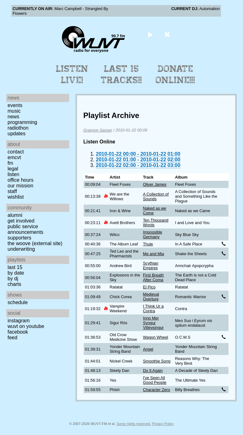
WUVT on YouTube (26, 326)
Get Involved (21, 220)
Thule (148, 244)
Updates (16, 133)
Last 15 (15, 267)
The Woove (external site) (35, 243)
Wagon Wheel (155, 337)
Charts (14, 284)
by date (16, 273)
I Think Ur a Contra (153, 308)
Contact (16, 151)
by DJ (13, 278)
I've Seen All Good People (155, 380)
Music (14, 111)
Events (15, 105)
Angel (148, 349)
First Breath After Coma (153, 277)
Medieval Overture (151, 296)
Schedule (18, 302)
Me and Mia (153, 253)
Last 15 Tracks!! (121, 74)
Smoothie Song (157, 361)
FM (10, 163)
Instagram (19, 320)
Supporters (19, 237)
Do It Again (153, 370)
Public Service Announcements (25, 229)
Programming (22, 122)
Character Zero (156, 389)
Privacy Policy (163, 424)
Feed (12, 337)
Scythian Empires (150, 265)
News (13, 116)
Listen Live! (72, 74)
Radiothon (18, 128)
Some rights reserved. (134, 424)
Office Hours (20, 180)
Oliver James (155, 184)
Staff (12, 191)
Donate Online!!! (175, 74)
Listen (13, 174)
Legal (13, 168)
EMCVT (14, 157)
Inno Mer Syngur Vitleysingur (153, 323)
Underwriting (21, 249)
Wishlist (16, 197)
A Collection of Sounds (156, 196)
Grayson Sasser (97, 130)
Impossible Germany (152, 234)
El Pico (149, 287)
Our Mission (20, 185)
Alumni (15, 215)
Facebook (18, 332)
